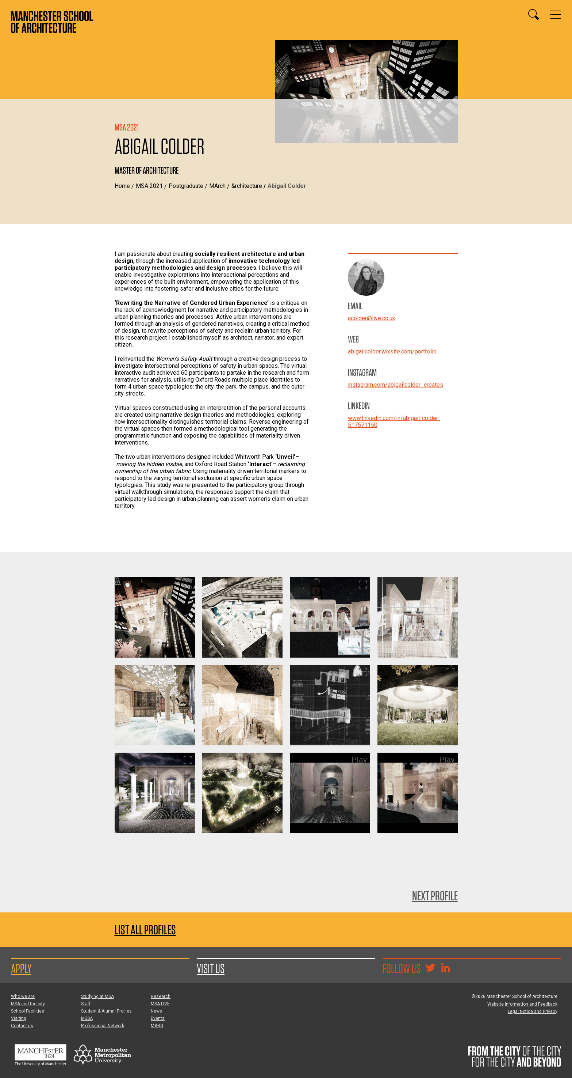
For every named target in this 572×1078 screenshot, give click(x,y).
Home (122, 185)
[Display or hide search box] (533, 14)
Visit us (210, 968)
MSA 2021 (149, 185)
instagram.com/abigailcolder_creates (395, 384)
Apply (21, 968)
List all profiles (145, 929)
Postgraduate (186, 185)
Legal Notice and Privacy (532, 1011)
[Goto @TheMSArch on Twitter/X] (430, 968)
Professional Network (102, 1025)
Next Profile (435, 895)
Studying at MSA (97, 996)
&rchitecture (246, 185)
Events (158, 1018)
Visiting (18, 1018)
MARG (157, 1025)
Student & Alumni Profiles (106, 1011)
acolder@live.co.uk (371, 318)
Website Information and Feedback (522, 1004)
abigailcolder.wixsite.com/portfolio (392, 351)
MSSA (87, 1018)
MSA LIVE (160, 1003)
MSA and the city (28, 1003)
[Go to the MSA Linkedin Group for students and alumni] (445, 968)
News (156, 1011)
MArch (217, 185)
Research (160, 996)
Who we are (23, 996)
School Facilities (27, 1011)
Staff (86, 1003)
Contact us (22, 1025)
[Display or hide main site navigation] (555, 14)
